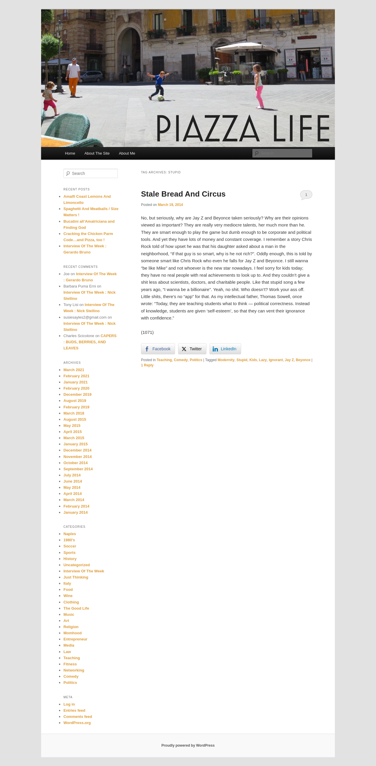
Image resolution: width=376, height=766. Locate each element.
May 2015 (71, 425)
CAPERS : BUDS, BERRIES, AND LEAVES (90, 342)
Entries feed (74, 710)
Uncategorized (76, 565)
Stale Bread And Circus (183, 194)
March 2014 (73, 500)
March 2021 (73, 370)
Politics (196, 360)
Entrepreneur (75, 639)
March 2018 (73, 413)
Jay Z (289, 360)
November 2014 (77, 456)
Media (68, 645)
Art (66, 620)
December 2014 (77, 450)
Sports (69, 552)
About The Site (97, 153)
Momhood (72, 633)
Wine (68, 595)
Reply (147, 365)
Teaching (164, 360)
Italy (67, 583)
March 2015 (73, 438)
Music (68, 614)
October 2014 (75, 463)
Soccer (69, 546)
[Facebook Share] (158, 348)
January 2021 (75, 382)
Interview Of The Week (83, 571)
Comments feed (77, 716)
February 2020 (76, 388)
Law (67, 652)
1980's (69, 540)
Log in (69, 704)
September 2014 (78, 469)
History (70, 559)
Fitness (70, 664)
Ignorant (276, 360)
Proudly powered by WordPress (187, 745)
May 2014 (71, 487)
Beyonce (303, 360)
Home (70, 153)
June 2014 (72, 481)
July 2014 (72, 475)
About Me (127, 153)
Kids (253, 360)
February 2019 (76, 407)
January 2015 (75, 444)
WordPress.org (77, 723)
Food (68, 589)
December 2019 (77, 394)
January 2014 (75, 512)
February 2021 (76, 376)
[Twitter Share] (192, 348)
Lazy (263, 360)
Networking (73, 670)
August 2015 (74, 419)
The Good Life (76, 608)
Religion (70, 627)
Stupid (241, 360)
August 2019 (74, 400)
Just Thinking (75, 577)
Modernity (226, 360)
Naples (69, 534)
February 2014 (76, 506)
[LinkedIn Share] (225, 348)
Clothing (71, 602)
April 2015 (72, 431)
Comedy (181, 360)
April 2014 (72, 493)
